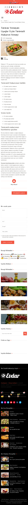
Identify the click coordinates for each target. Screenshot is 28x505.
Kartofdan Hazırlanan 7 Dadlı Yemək (17, 483)
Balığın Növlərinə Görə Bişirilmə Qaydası (18, 468)
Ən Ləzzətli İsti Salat (15, 429)
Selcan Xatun (9, 38)
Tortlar (18, 474)
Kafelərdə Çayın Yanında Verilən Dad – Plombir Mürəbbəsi (18, 447)
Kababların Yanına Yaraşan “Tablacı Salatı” (16, 414)
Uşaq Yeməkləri (10, 40)
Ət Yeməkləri (5, 254)
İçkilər (11, 489)
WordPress (8, 503)
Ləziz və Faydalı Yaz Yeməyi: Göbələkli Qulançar (17, 422)
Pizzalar (4, 258)
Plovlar (11, 457)
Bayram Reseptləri (14, 473)
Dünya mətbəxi (13, 383)
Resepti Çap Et (20, 193)
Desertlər (12, 443)
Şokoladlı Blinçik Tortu (15, 476)
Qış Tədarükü (13, 444)
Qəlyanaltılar (22, 419)
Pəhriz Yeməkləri (14, 419)
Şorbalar (13, 256)
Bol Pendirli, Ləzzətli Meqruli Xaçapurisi (17, 437)
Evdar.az (8, 77)
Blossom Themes (23, 501)
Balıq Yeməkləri (16, 254)
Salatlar (21, 256)
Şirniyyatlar (21, 258)
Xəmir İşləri (12, 258)
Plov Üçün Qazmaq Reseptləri (17, 459)
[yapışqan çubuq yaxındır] (14, 0)
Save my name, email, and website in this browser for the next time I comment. (14, 236)
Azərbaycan (4, 383)
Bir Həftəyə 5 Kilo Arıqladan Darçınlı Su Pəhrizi (17, 491)
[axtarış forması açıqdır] (22, 7)
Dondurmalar (19, 443)
